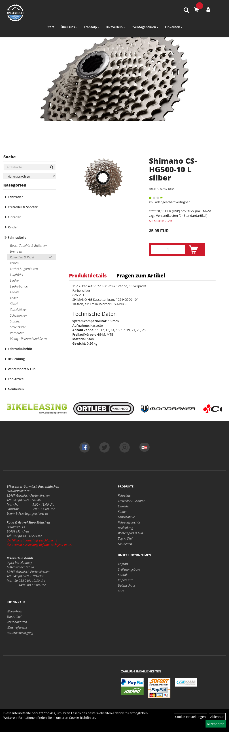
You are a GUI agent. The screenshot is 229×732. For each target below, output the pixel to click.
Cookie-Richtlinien (82, 717)
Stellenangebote (129, 569)
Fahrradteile (17, 237)
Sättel (14, 304)
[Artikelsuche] (186, 10)
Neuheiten (16, 389)
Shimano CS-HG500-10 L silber (173, 169)
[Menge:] (168, 249)
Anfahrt (123, 564)
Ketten (14, 263)
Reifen (14, 298)
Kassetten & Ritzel (22, 257)
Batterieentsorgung (20, 633)
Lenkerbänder (19, 286)
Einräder (14, 217)
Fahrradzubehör (20, 349)
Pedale (14, 292)
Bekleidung (16, 359)
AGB (121, 591)
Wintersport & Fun (22, 369)
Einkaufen (173, 27)
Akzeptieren (215, 724)
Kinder (13, 227)
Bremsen (16, 251)
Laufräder (16, 275)
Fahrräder (15, 197)
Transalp (91, 27)
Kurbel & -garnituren (24, 269)
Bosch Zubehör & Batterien (28, 245)
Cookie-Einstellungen (190, 717)
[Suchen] (51, 167)
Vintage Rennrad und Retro (28, 339)
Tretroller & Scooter (23, 207)
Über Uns (69, 27)
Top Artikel (16, 379)
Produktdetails (88, 275)
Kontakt (123, 575)
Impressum (125, 580)
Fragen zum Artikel (141, 275)
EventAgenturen (145, 27)
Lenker (14, 280)
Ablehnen (217, 717)
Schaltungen (18, 315)
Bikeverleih (115, 27)
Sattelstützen (18, 309)
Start (50, 27)
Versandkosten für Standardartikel (181, 215)
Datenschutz (126, 585)
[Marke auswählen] (29, 176)
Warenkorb (14, 611)
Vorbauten (17, 333)
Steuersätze (18, 327)
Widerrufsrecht (17, 627)
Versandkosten (17, 622)
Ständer (15, 321)
